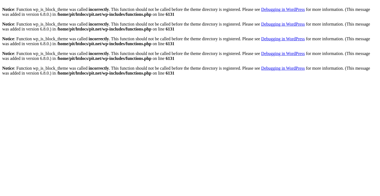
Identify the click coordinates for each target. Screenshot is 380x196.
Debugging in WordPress (283, 9)
